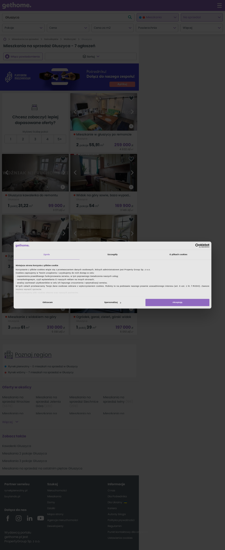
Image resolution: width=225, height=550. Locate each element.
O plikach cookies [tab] (178, 255)
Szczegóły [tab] (112, 255)
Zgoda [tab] (47, 255)
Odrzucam (48, 302)
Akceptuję (177, 302)
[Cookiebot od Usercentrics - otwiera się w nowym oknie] (190, 245)
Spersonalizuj (112, 302)
